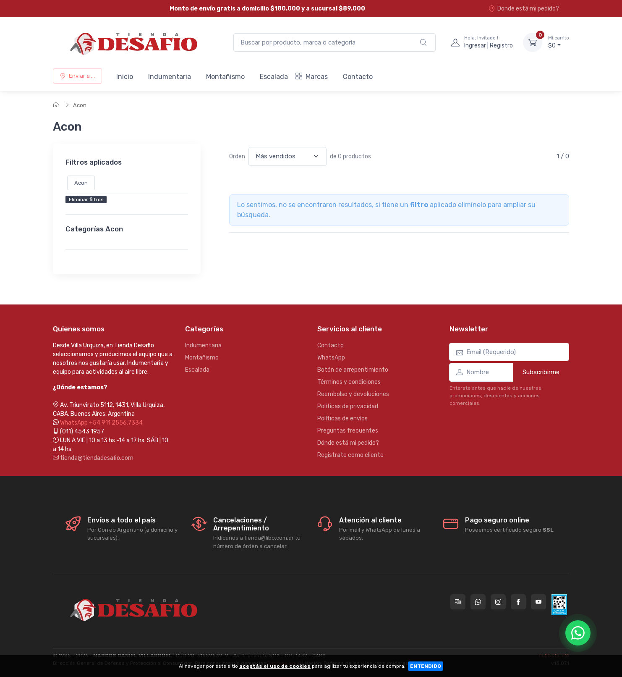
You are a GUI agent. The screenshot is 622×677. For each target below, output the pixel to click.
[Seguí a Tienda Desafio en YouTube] (538, 601)
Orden (237, 156)
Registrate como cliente (350, 455)
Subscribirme (541, 372)
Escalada (274, 77)
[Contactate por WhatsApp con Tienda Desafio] (478, 601)
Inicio (124, 77)
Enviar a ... (77, 76)
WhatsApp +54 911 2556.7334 (101, 422)
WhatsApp (331, 357)
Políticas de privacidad (347, 406)
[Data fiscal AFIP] (559, 604)
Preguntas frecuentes (347, 430)
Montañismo (225, 77)
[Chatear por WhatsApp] (578, 633)
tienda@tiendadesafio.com (93, 458)
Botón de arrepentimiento (352, 369)
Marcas (311, 77)
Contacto (358, 77)
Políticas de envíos (342, 418)
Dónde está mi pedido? (348, 442)
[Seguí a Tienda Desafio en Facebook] (518, 601)
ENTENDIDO (425, 666)
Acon (79, 105)
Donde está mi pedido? (523, 8)
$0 (558, 42)
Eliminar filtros (86, 200)
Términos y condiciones (349, 382)
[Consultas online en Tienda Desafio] (457, 601)
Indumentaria (169, 77)
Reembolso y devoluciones (353, 394)
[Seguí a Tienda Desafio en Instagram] (498, 601)
